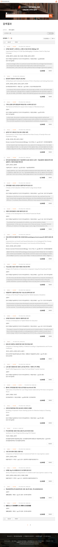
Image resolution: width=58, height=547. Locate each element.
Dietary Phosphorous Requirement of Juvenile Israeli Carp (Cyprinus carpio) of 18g (29, 472)
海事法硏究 (9, 494)
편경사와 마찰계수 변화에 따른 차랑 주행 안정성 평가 (19, 344)
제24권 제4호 (33, 59)
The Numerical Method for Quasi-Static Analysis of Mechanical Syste (25, 107)
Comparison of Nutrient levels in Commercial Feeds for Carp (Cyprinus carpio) (27, 454)
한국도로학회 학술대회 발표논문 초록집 (15, 354)
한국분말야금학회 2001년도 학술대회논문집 (33, 438)
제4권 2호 (20, 86)
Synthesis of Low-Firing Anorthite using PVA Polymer (21, 433)
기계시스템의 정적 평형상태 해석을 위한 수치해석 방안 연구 (21, 104)
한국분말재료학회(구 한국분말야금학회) (15, 440)
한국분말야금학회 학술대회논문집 (14, 438)
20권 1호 (15, 167)
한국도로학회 (9, 356)
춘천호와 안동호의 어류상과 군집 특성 (15, 79)
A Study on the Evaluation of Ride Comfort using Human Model (23, 188)
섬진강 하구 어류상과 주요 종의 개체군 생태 (17, 132)
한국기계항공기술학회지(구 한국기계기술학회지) (17, 59)
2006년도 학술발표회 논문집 (32, 354)
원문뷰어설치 (39, 536)
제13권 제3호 (33, 193)
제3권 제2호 (33, 418)
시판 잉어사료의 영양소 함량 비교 (14, 451)
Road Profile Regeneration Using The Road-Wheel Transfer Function (25, 369)
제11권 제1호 (33, 326)
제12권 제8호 (17, 397)
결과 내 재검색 (11, 13)
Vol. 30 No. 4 (32, 142)
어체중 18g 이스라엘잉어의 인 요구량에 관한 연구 (18, 470)
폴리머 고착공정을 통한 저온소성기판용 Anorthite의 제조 (21, 387)
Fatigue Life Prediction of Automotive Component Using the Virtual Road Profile (28, 269)
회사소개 (9, 536)
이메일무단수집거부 (29, 536)
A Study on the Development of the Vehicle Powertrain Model (23, 213)
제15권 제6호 (33, 112)
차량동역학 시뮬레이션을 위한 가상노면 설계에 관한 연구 (20, 292)
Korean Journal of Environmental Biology (17, 142)
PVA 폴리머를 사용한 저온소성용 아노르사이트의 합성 (19, 431)
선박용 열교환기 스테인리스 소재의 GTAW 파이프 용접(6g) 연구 (22, 49)
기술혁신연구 (9, 167)
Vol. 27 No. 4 (32, 249)
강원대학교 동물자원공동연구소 (30, 459)
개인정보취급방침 (18, 536)
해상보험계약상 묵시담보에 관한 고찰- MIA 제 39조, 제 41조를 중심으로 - (24, 489)
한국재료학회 (32, 397)
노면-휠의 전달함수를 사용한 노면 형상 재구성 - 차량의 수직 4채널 (23, 367)
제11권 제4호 (33, 274)
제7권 (14, 459)
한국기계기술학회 (10, 61)
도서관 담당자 (47, 536)
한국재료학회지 (9, 397)
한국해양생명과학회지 (11, 86)
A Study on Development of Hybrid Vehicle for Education (21, 320)
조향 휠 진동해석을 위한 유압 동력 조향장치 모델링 (19, 408)
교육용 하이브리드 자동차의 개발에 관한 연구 (17, 318)
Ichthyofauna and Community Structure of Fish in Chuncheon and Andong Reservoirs (29, 81)
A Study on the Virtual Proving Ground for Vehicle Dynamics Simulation (25, 295)
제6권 (14, 494)
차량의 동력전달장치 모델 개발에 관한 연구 (17, 211)
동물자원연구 (9, 459)
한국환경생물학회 (48, 142)
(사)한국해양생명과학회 (35, 86)
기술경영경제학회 (30, 167)
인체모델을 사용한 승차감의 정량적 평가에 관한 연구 (19, 185)
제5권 (14, 511)
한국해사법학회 (27, 494)
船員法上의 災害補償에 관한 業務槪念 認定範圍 (18, 506)
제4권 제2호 (33, 374)
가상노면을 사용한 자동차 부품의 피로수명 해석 (18, 267)
